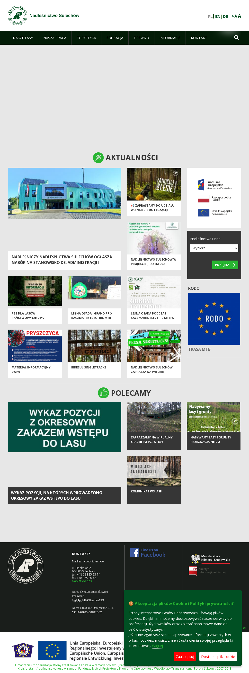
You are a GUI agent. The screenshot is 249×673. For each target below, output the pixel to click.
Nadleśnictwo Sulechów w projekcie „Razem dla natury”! (153, 266)
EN (217, 16)
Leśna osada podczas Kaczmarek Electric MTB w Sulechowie (152, 320)
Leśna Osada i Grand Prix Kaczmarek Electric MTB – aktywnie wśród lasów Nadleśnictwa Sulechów (92, 322)
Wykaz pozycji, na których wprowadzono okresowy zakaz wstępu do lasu (56, 495)
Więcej (157, 645)
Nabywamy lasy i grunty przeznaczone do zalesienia (210, 446)
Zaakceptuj (185, 656)
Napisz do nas (82, 581)
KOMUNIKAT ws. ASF (146, 496)
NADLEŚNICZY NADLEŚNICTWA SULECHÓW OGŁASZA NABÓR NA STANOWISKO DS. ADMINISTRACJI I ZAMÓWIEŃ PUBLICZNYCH (62, 262)
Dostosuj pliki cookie (218, 656)
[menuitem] (23, 38)
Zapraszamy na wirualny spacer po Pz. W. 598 (152, 444)
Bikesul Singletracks (88, 369)
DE (225, 16)
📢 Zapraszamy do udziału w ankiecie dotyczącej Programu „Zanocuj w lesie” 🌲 (152, 214)
